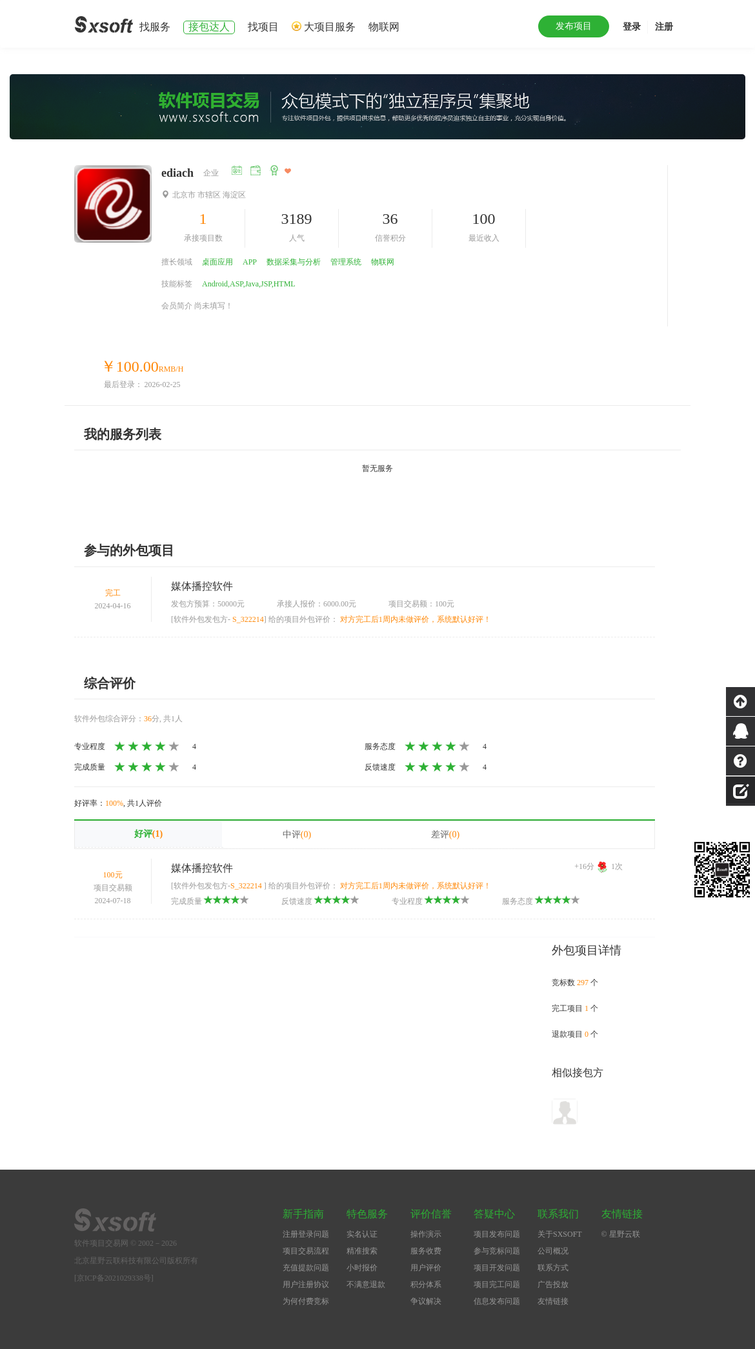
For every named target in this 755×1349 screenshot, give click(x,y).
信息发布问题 (497, 1301)
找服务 (154, 26)
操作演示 (425, 1234)
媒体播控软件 (202, 586)
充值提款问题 (306, 1267)
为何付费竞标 (306, 1301)
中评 (297, 834)
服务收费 (425, 1250)
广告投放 (553, 1284)
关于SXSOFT (560, 1234)
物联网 (383, 26)
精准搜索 (362, 1250)
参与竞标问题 (497, 1250)
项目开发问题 (497, 1267)
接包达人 (209, 26)
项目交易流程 (306, 1250)
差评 (445, 834)
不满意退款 (366, 1284)
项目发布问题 (497, 1234)
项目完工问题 (497, 1284)
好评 (148, 834)
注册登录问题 (306, 1234)
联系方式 (553, 1267)
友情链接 (553, 1301)
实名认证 (362, 1234)
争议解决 (425, 1301)
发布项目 (574, 26)
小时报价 (362, 1267)
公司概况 (553, 1250)
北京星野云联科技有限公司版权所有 (136, 1260)
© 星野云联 (620, 1234)
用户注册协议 (306, 1284)
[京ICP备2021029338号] (114, 1278)
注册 (664, 27)
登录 (632, 27)
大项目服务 (330, 26)
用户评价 (425, 1267)
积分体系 (425, 1284)
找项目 (263, 26)
